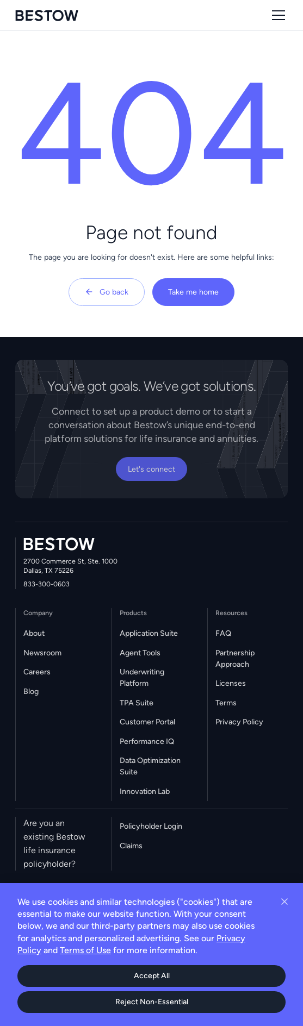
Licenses (230, 683)
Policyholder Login (151, 826)
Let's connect (151, 469)
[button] (276, 15)
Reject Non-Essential (151, 1001)
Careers (37, 672)
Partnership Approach (235, 658)
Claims (131, 845)
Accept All (152, 975)
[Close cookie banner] (284, 901)
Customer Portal (147, 722)
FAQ (223, 633)
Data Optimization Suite (150, 766)
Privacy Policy (239, 722)
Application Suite (149, 633)
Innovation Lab (145, 791)
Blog (31, 691)
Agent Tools (140, 653)
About (34, 633)
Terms (226, 703)
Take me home (193, 292)
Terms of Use (85, 950)
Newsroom (42, 653)
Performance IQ (147, 741)
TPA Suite (136, 703)
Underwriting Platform (142, 677)
